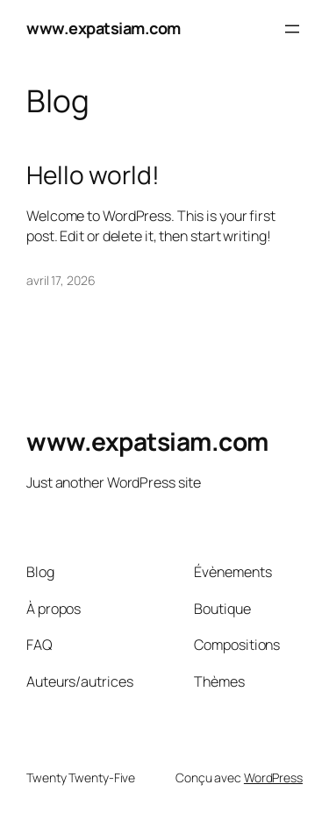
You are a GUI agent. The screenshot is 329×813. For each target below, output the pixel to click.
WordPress (273, 777)
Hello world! (93, 175)
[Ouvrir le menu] (292, 28)
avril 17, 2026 (61, 280)
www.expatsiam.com (103, 28)
